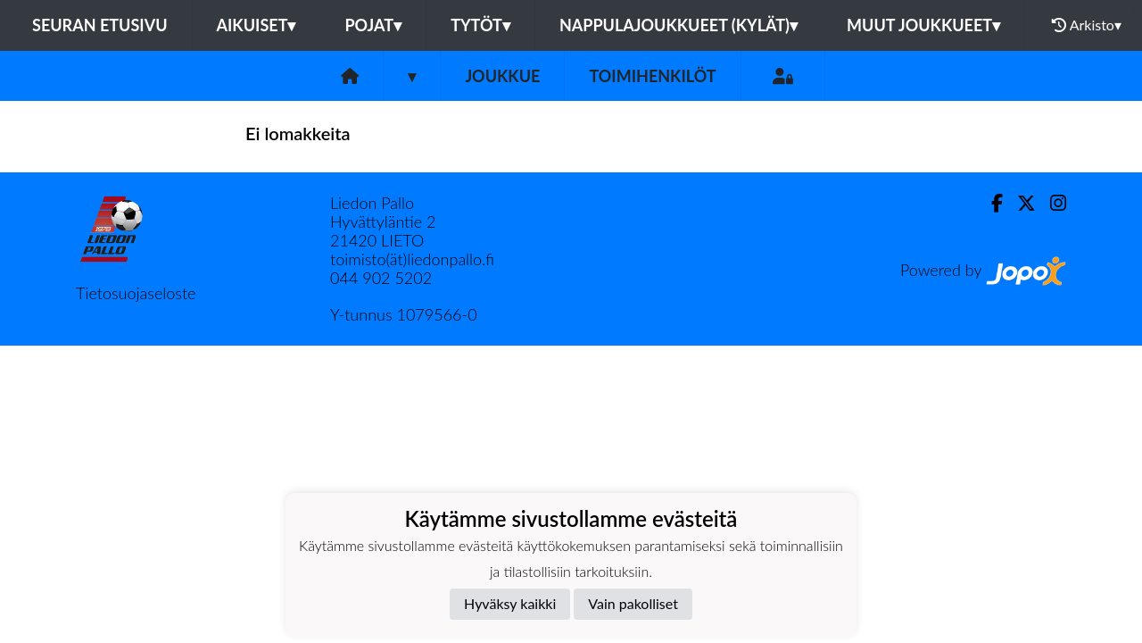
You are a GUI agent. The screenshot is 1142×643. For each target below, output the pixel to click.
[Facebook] (990, 203)
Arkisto (1086, 25)
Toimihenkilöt (652, 76)
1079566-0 (436, 314)
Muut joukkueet (923, 25)
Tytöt (480, 25)
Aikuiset (256, 25)
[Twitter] (1019, 203)
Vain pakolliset (633, 603)
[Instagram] (1051, 203)
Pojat (372, 25)
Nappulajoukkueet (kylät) (678, 25)
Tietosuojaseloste (135, 293)
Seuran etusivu (100, 25)
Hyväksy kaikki (510, 603)
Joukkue (502, 76)
